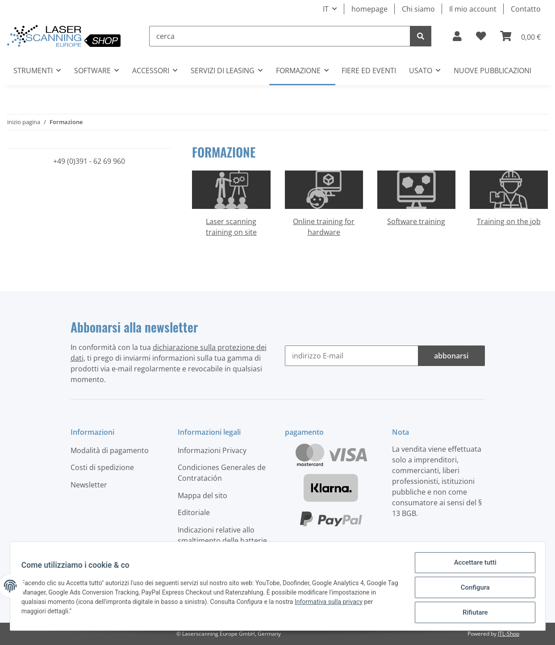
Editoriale (194, 512)
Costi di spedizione (102, 467)
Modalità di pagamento (110, 450)
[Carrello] (520, 36)
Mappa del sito (202, 495)
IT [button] (326, 9)
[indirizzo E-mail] (351, 355)
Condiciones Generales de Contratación (222, 472)
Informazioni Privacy (212, 450)
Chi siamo (418, 9)
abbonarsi (451, 356)
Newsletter (89, 485)
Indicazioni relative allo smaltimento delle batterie (222, 535)
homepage (369, 9)
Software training (416, 221)
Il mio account (473, 9)
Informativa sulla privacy (332, 604)
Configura (472, 590)
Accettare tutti (472, 566)
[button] (457, 36)
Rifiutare (472, 613)
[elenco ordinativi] (481, 36)
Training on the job (509, 221)
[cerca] (279, 36)
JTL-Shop (508, 633)
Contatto (526, 9)
